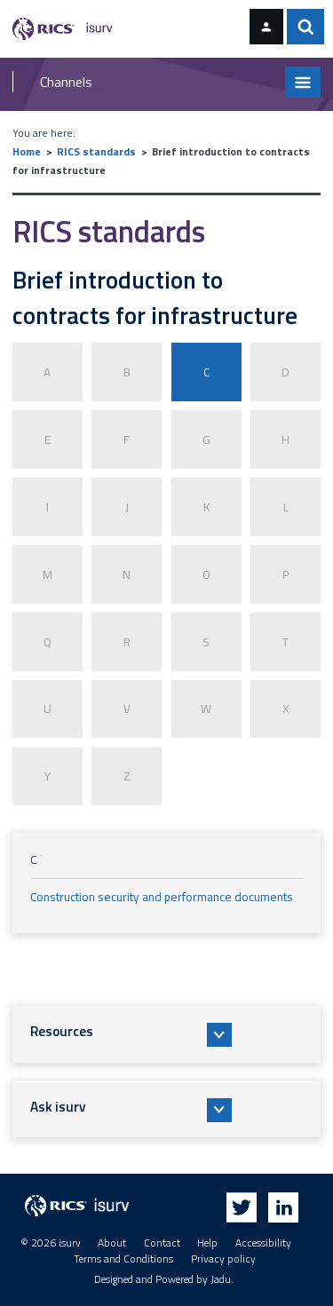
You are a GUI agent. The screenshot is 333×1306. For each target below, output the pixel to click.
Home (26, 152)
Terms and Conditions (123, 1259)
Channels (66, 81)
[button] (166, 1034)
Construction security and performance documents (161, 897)
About (112, 1243)
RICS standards (96, 152)
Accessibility (263, 1243)
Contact (162, 1243)
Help (207, 1243)
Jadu (220, 1279)
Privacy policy (223, 1259)
